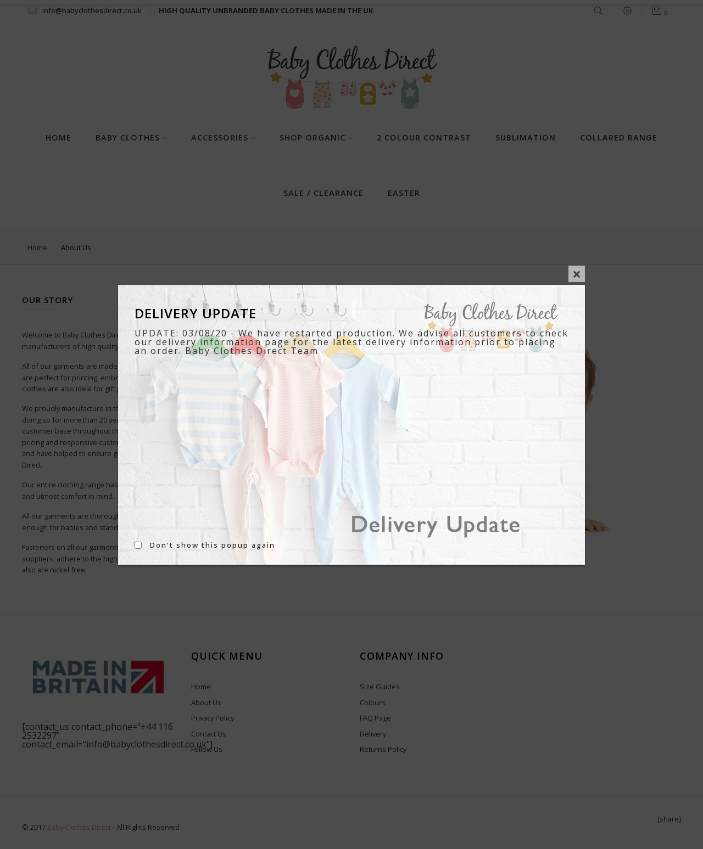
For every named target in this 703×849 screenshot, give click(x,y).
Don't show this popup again (212, 545)
